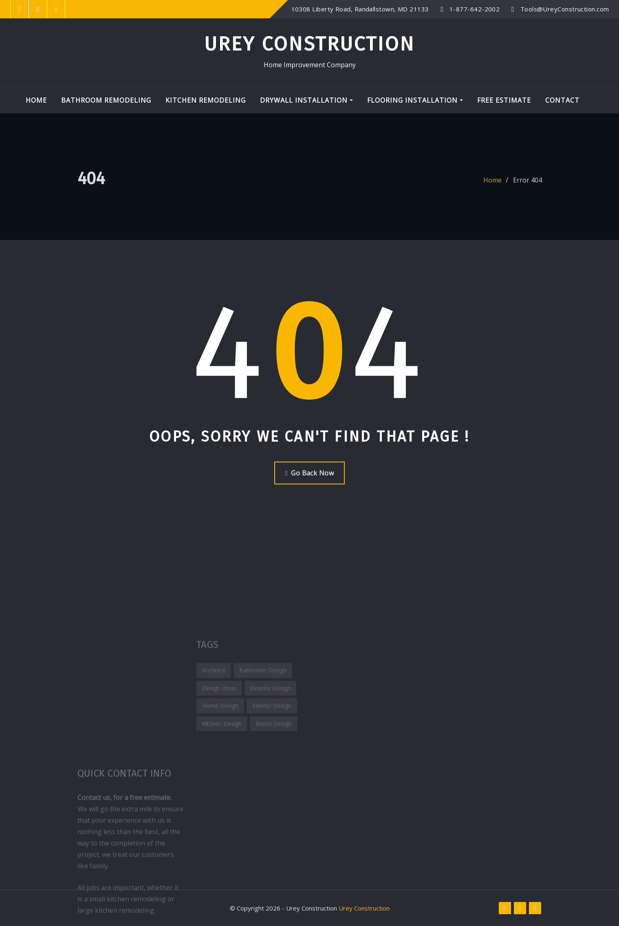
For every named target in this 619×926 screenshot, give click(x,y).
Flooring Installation (415, 100)
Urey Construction (309, 44)
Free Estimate (504, 100)
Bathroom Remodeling (106, 100)
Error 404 (527, 186)
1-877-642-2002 (474, 9)
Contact (562, 100)
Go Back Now (309, 472)
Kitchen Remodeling (205, 100)
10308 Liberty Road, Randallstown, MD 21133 (360, 9)
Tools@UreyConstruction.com (564, 9)
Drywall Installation (306, 100)
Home (36, 100)
